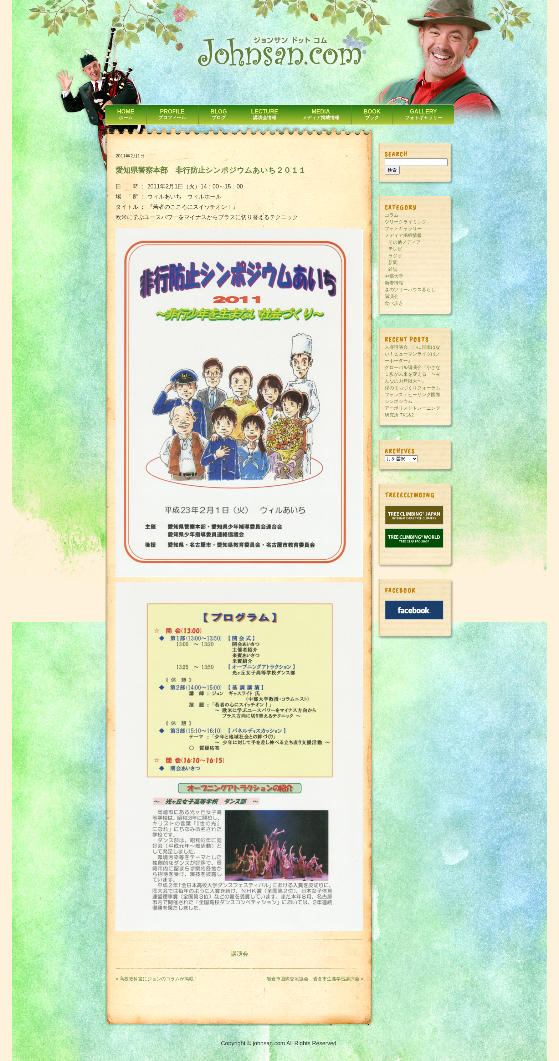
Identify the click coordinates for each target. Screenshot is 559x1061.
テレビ (395, 249)
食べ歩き (394, 303)
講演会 (239, 954)
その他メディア (404, 242)
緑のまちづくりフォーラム (412, 387)
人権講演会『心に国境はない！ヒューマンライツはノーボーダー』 (412, 353)
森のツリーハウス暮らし (410, 289)
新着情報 (394, 283)
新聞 (393, 262)
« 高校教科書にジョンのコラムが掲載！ (157, 978)
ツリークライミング (405, 221)
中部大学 (394, 276)
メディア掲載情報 (403, 235)
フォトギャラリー (403, 228)
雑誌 (393, 269)
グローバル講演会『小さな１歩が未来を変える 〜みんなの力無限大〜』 (412, 374)
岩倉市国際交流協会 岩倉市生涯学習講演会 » (315, 978)
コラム (392, 215)
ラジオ (395, 255)
